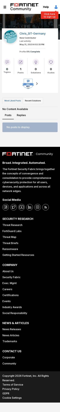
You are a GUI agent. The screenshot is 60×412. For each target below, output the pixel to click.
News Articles (10, 335)
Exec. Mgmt (9, 283)
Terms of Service (12, 384)
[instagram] (37, 207)
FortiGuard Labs (11, 231)
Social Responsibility (14, 313)
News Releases (11, 329)
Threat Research (12, 225)
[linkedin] (29, 207)
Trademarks (9, 341)
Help (46, 6)
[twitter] (13, 207)
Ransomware (10, 249)
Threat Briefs (10, 243)
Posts (8, 115)
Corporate (8, 357)
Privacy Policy (10, 389)
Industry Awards (12, 307)
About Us (7, 271)
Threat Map (9, 237)
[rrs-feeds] (45, 207)
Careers (7, 289)
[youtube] (21, 207)
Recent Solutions (33, 100)
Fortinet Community (24, 7)
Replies (21, 115)
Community (9, 363)
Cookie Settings (12, 397)
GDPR (5, 393)
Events (6, 301)
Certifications (10, 295)
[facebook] (5, 207)
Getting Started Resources (18, 255)
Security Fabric (11, 277)
